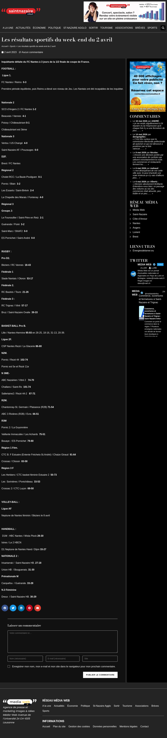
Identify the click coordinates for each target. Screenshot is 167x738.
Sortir (93, 28)
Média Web (139, 210)
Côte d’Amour (140, 219)
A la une (8, 28)
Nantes (136, 223)
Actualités (23, 28)
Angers (136, 227)
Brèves (140, 28)
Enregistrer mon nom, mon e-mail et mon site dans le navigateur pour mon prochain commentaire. (64, 666)
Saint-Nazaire (140, 214)
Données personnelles (105, 726)
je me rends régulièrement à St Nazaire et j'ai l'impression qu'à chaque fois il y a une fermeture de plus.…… (149, 127)
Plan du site (59, 726)
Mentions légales (128, 726)
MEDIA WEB (136, 293)
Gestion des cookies (79, 726)
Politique (54, 28)
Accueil (4, 46)
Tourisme (106, 28)
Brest (135, 236)
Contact (144, 726)
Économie (39, 28)
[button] (163, 27)
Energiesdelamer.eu (143, 250)
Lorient (136, 232)
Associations (124, 28)
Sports (152, 28)
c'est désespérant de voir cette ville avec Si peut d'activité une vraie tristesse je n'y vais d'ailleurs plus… (148, 174)
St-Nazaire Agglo (74, 28)
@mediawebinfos (152, 294)
